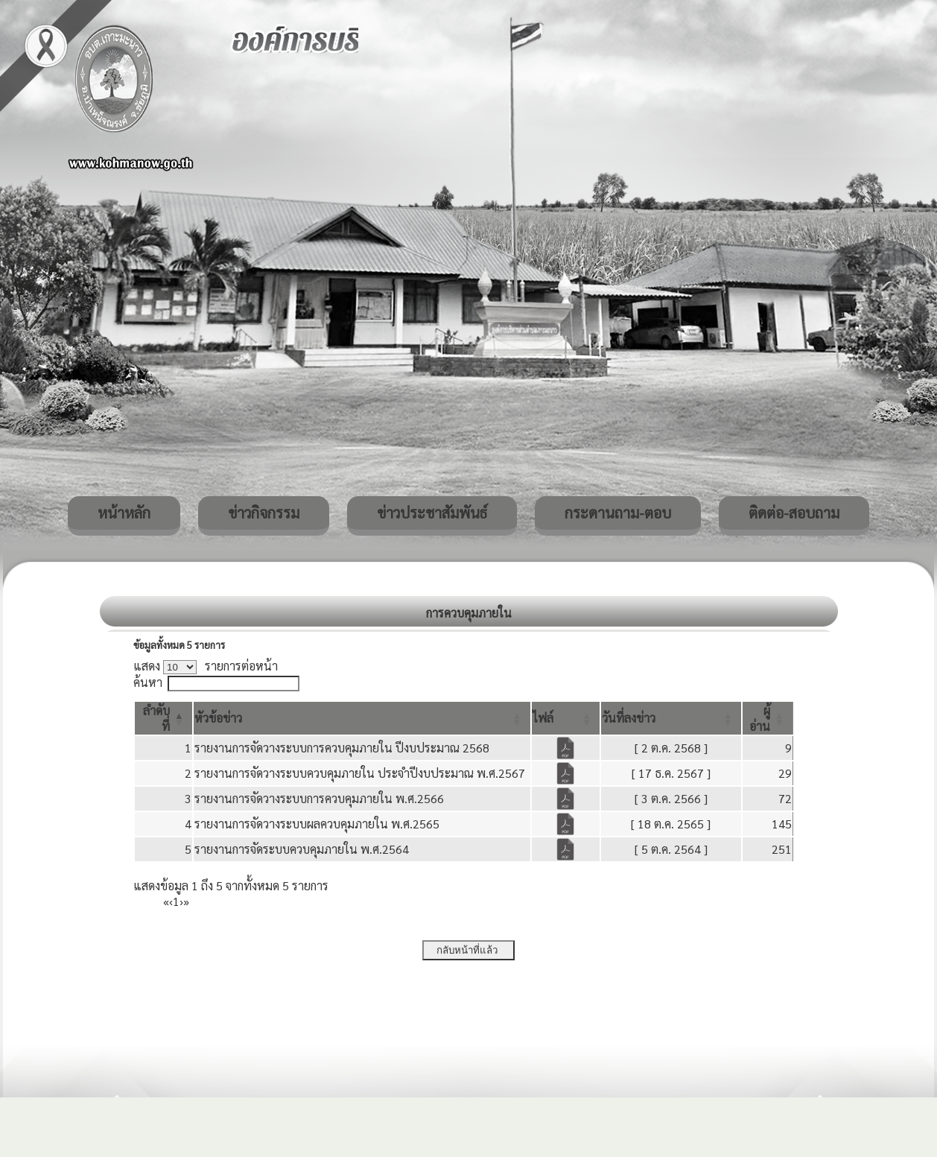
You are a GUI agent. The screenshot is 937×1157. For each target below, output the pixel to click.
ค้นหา (147, 682)
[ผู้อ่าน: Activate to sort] (768, 718)
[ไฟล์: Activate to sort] (566, 718)
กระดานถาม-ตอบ (618, 512)
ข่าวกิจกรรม (263, 512)
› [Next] (181, 901)
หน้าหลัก (124, 512)
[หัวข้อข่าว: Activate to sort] (362, 718)
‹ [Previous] (171, 901)
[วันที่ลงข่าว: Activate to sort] (670, 718)
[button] (218, 718)
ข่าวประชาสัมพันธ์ (432, 512)
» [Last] (186, 901)
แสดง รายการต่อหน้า (205, 665)
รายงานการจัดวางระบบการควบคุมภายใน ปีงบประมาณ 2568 (341, 747)
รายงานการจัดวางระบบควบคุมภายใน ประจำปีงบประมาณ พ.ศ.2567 (359, 773)
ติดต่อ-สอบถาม (794, 512)
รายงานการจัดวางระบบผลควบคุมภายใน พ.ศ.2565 (316, 823)
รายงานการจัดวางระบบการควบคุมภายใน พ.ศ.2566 (319, 798)
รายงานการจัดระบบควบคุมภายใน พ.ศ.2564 (301, 849)
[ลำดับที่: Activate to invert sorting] (163, 718)
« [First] (166, 901)
